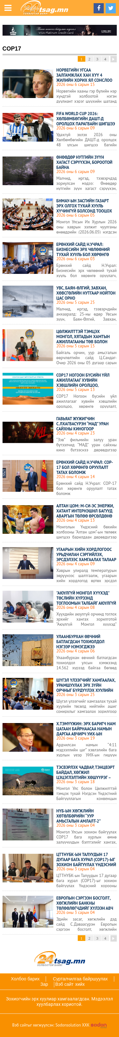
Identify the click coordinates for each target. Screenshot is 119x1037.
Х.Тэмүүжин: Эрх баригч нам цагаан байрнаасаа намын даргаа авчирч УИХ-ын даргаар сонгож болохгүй (86, 731)
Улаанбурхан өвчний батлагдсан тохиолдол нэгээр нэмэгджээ (80, 642)
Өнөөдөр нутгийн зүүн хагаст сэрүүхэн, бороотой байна (84, 162)
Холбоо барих (25, 978)
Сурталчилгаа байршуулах (80, 978)
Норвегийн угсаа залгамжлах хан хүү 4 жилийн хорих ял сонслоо (84, 75)
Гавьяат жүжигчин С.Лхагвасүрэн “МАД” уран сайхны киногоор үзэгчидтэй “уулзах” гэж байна (82, 429)
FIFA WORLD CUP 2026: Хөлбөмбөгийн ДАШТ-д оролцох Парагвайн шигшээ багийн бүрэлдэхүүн (85, 121)
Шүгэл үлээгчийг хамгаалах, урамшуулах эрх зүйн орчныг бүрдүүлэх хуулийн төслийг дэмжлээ (86, 688)
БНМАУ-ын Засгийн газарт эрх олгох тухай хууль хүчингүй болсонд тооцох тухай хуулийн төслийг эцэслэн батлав (84, 211)
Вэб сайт (64, 984)
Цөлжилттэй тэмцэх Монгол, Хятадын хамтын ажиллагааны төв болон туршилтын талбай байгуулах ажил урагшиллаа (86, 342)
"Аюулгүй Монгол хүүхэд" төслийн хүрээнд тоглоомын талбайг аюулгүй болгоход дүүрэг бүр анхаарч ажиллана (86, 603)
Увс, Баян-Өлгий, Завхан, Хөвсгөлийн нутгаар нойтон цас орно (86, 293)
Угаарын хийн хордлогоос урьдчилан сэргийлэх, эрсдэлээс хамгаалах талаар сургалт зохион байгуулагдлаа (86, 560)
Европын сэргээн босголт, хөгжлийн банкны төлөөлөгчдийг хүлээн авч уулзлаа (84, 905)
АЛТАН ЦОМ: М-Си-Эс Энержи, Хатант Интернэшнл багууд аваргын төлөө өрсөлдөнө (85, 511)
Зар (44, 984)
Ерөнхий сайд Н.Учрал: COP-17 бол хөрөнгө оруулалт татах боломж (84, 467)
